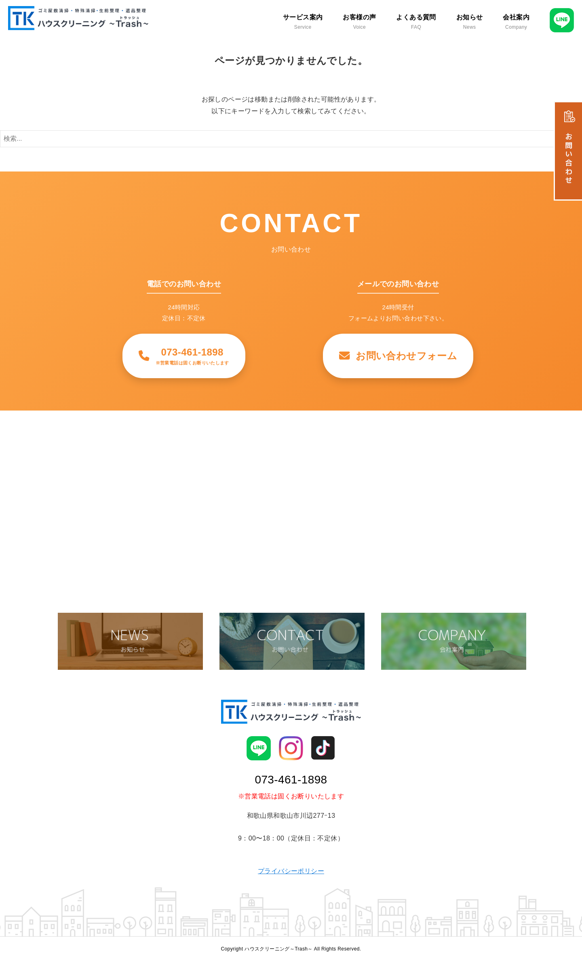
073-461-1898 (291, 779)
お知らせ (469, 22)
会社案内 (516, 22)
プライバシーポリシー (291, 871)
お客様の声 (359, 22)
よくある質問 (416, 22)
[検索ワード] (291, 138)
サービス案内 (303, 22)
